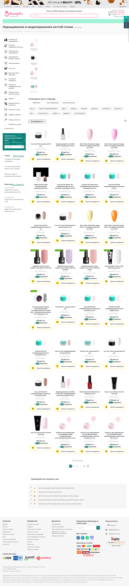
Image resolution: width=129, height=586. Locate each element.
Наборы (47, 6)
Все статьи (18, 155)
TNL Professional (52, 103)
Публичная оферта (58, 527)
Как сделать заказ (33, 524)
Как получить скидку (60, 6)
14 (84, 466)
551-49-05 (116, 12)
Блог (4, 537)
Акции (40, 6)
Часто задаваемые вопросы (36, 537)
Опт (33, 6)
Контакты (6, 544)
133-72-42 (118, 14)
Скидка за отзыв (32, 532)
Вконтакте (78, 538)
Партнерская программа (35, 534)
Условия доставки (33, 539)
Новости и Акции (8, 534)
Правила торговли (58, 536)
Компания (6, 521)
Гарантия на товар (33, 547)
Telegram (82, 538)
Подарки (72, 6)
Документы (56, 521)
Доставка (26, 6)
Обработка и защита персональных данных (59, 532)
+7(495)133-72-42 (114, 534)
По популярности (37, 121)
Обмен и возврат (33, 549)
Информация (32, 521)
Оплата (29, 542)
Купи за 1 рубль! (8, 529)
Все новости (17, 184)
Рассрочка (30, 544)
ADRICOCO (36, 103)
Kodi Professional (69, 103)
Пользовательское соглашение (62, 529)
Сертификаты (56, 524)
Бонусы (17, 6)
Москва (111, 525)
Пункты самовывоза (9, 539)
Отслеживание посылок (10, 542)
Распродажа (6, 532)
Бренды (5, 524)
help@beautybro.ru (114, 530)
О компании (8, 6)
